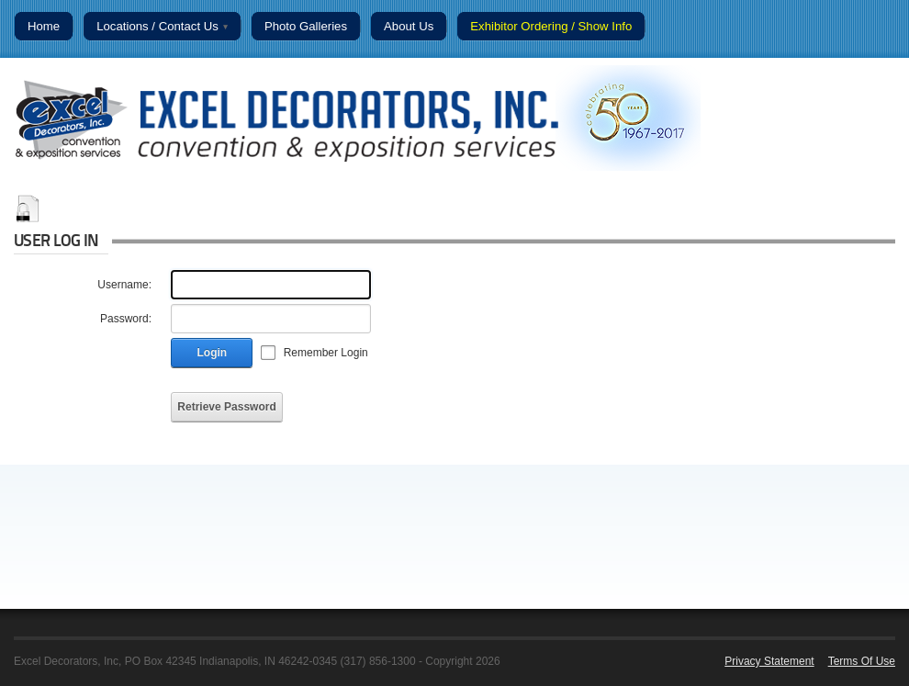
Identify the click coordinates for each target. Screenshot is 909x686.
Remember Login (326, 352)
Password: (126, 318)
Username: (124, 284)
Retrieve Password (226, 406)
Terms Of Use (861, 661)
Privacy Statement (769, 661)
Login (212, 352)
